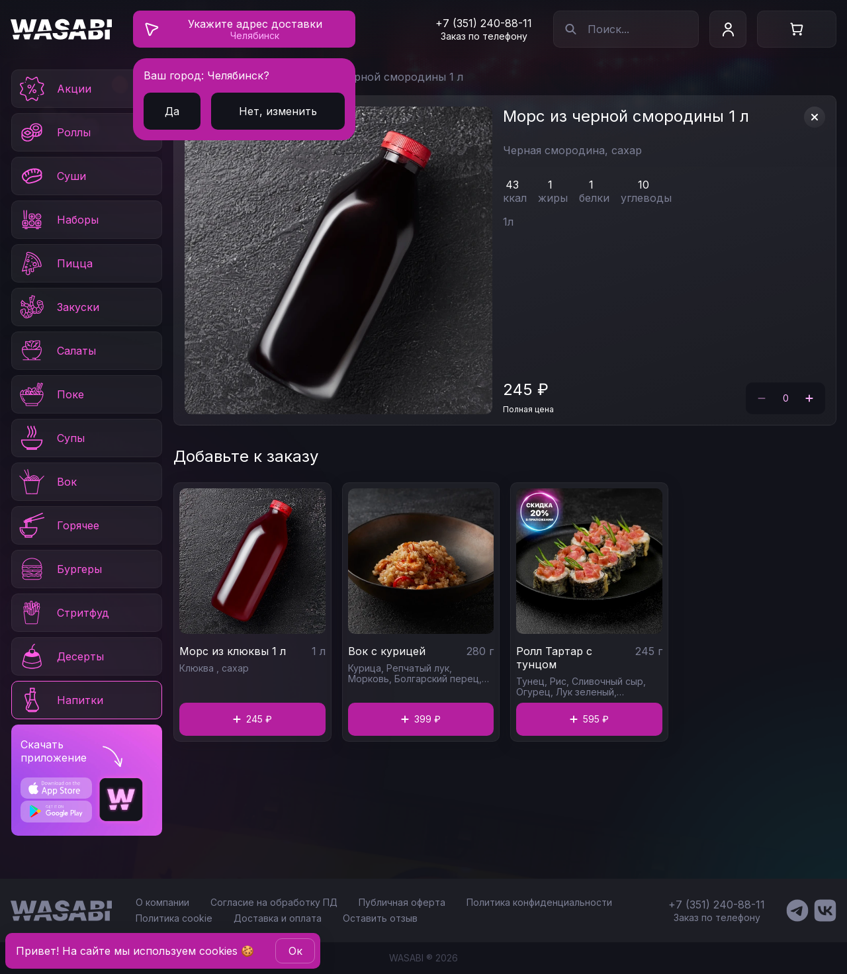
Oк (295, 950)
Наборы (58, 219)
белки (594, 197)
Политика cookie (174, 918)
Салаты (56, 350)
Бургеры (59, 569)
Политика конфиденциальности (539, 902)
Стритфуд (63, 612)
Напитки (60, 700)
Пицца (55, 263)
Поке (50, 394)
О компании (162, 902)
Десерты (60, 656)
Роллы (54, 132)
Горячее (58, 525)
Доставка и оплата (278, 918)
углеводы (646, 197)
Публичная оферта (402, 902)
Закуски (58, 307)
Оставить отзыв (380, 918)
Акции (54, 88)
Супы (51, 438)
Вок (47, 481)
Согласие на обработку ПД (273, 902)
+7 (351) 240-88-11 (483, 23)
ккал (515, 197)
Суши (51, 176)
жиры (553, 197)
